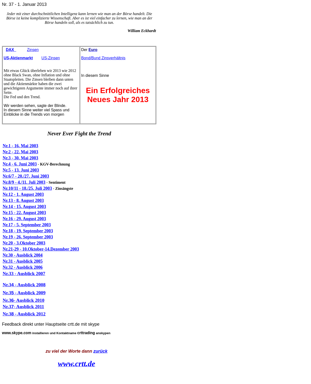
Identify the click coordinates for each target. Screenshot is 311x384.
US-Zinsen (51, 58)
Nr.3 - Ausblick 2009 (24, 292)
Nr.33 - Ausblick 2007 (24, 273)
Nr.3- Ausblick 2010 (23, 300)
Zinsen (33, 50)
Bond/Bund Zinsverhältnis (103, 58)
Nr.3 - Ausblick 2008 (24, 284)
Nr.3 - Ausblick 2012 (24, 313)
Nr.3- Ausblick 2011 (23, 306)
